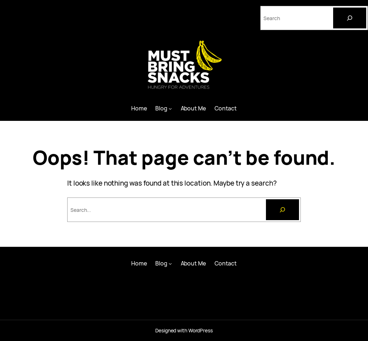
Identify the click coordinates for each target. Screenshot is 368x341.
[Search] (349, 18)
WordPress (200, 330)
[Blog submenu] (170, 108)
